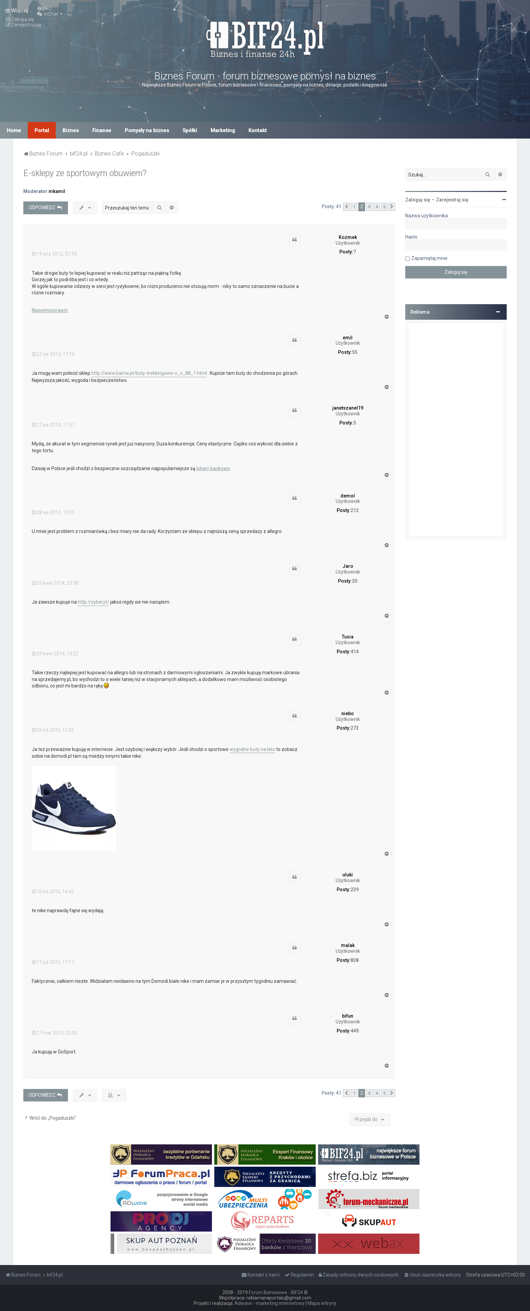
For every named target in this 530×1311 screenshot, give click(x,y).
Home (14, 130)
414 (355, 651)
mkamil (57, 191)
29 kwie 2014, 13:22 (55, 653)
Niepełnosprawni (50, 310)
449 (355, 1031)
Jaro (347, 566)
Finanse (101, 130)
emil (348, 337)
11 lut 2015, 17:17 (53, 962)
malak (348, 945)
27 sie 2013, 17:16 (53, 354)
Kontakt (257, 130)
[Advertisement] (456, 429)
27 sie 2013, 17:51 (53, 425)
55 (354, 352)
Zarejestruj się (452, 199)
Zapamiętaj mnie (429, 258)
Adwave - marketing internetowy (270, 1303)
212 (355, 510)
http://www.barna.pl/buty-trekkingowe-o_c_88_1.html (149, 373)
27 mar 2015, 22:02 (54, 1033)
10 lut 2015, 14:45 (53, 891)
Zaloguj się (417, 199)
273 (355, 728)
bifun (347, 1016)
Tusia (348, 636)
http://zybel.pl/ (93, 602)
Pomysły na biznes (147, 130)
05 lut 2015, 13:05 (53, 730)
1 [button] (354, 206)
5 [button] (384, 206)
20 (354, 581)
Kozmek (348, 237)
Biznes (71, 130)
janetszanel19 (347, 408)
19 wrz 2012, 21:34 (54, 254)
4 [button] (377, 206)
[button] (346, 207)
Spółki (190, 130)
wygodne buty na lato (252, 749)
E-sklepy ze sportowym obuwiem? (84, 173)
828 (355, 960)
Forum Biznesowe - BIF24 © (278, 1292)
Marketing (223, 130)
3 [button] (369, 206)
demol (347, 496)
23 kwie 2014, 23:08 (55, 583)
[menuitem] (44, 8)
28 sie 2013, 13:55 (53, 512)
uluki (347, 874)
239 (355, 889)
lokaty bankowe (213, 468)
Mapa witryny (322, 1303)
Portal (41, 130)
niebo (347, 713)
